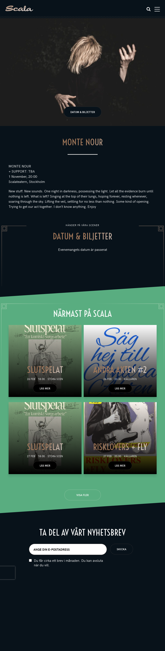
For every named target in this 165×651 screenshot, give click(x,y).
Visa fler (82, 495)
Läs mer (45, 388)
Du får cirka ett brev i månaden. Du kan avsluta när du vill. (68, 562)
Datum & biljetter (82, 112)
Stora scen (55, 379)
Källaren (130, 379)
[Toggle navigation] (157, 9)
